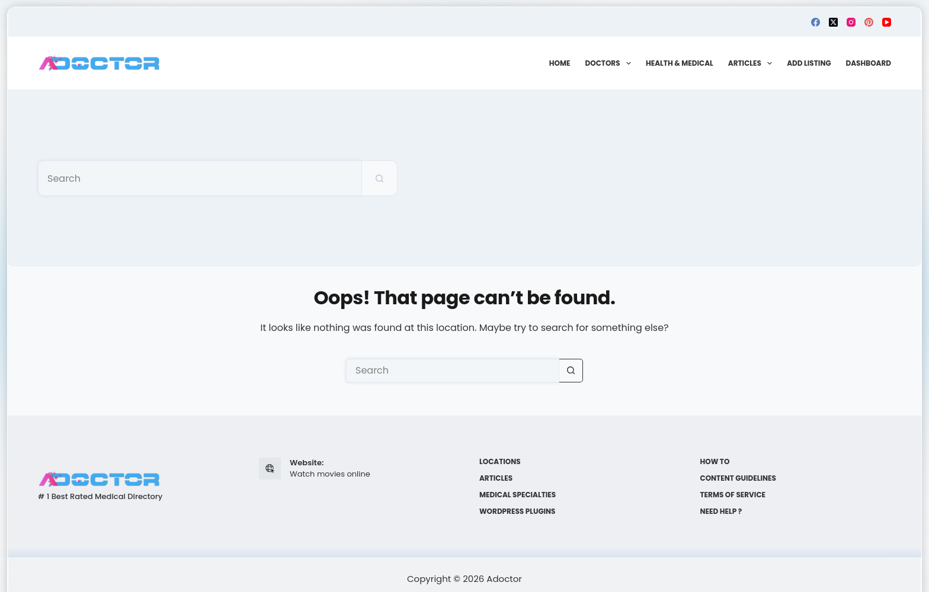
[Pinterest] (868, 22)
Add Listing (809, 63)
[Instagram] (851, 22)
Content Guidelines (738, 478)
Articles (752, 63)
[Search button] (380, 178)
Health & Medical (679, 63)
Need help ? (721, 511)
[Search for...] (200, 178)
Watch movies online (330, 474)
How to (715, 461)
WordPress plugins (517, 511)
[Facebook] (815, 22)
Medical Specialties (517, 495)
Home (560, 63)
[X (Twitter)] (833, 22)
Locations (500, 461)
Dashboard (868, 63)
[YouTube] (886, 22)
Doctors (610, 63)
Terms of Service (733, 495)
